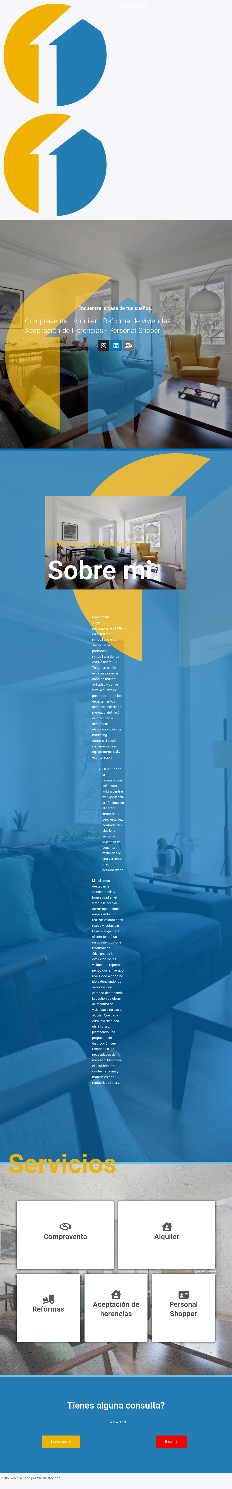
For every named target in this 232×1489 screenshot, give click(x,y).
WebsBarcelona (48, 1478)
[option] (220, 1485)
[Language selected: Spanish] (220, 1485)
